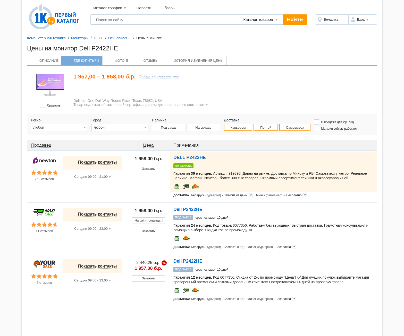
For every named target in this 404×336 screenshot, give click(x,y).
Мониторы (79, 38)
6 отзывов (44, 283)
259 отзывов (44, 179)
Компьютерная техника (46, 38)
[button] (363, 19)
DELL (98, 38)
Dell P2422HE (119, 38)
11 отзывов (44, 231)
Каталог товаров (110, 8)
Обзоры (168, 8)
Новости (144, 8)
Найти (295, 19)
